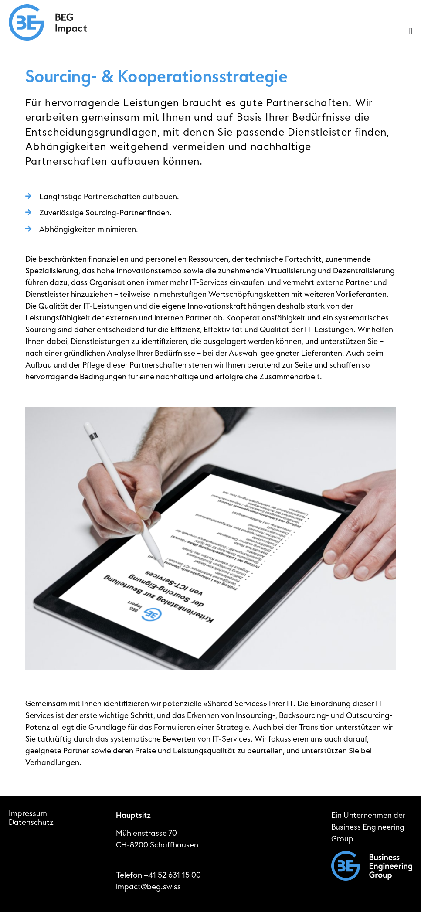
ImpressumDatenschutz (31, 818)
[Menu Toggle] (410, 31)
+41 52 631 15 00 (172, 875)
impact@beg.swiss (148, 886)
